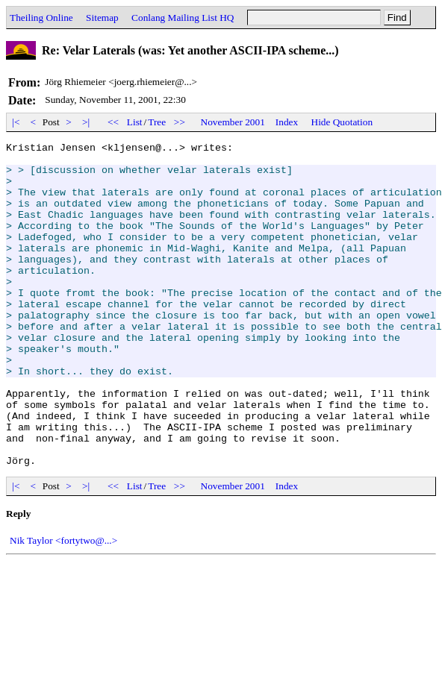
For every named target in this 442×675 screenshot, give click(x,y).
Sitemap (102, 17)
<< (113, 122)
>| (86, 122)
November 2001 (233, 122)
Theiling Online (41, 17)
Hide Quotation (342, 122)
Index (287, 122)
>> (180, 122)
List (135, 122)
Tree (157, 122)
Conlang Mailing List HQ (182, 17)
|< (16, 122)
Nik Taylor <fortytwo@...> (63, 605)
